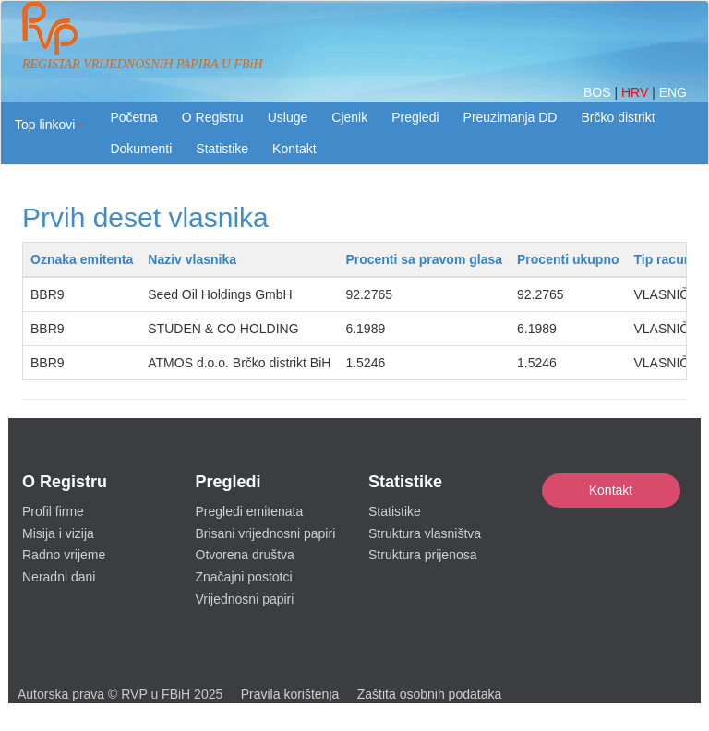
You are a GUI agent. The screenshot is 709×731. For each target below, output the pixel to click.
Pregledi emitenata (250, 511)
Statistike (222, 148)
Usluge (288, 117)
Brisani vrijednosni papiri (266, 533)
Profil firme (53, 511)
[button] (49, 125)
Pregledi (415, 117)
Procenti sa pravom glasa (423, 259)
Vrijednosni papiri (245, 599)
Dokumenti (141, 148)
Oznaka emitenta (81, 259)
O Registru (213, 117)
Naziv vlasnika (192, 259)
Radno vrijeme (63, 554)
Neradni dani (58, 576)
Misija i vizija (58, 533)
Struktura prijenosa (422, 554)
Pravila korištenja (290, 694)
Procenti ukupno (568, 259)
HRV (636, 92)
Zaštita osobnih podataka (429, 694)
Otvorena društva (245, 554)
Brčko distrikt (618, 117)
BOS (598, 92)
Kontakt (610, 490)
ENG (673, 92)
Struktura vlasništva (424, 533)
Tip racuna (666, 259)
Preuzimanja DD (510, 117)
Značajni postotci (244, 576)
